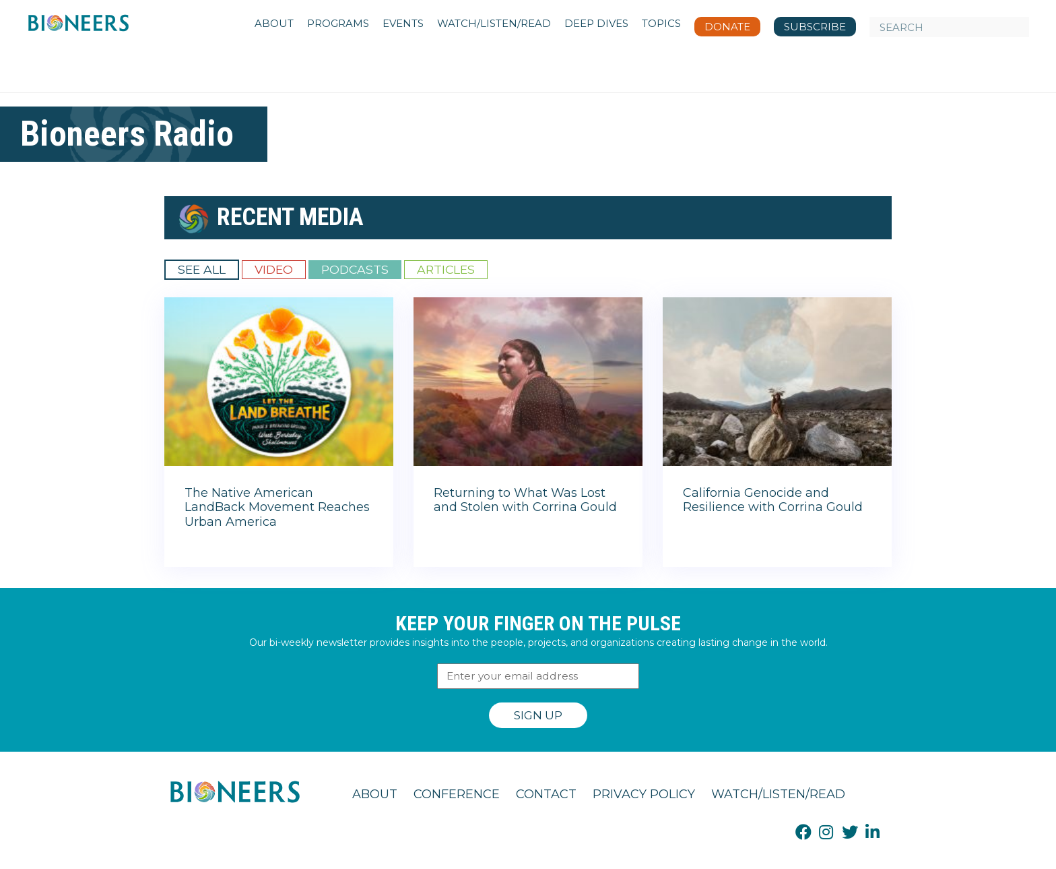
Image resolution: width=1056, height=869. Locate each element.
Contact (546, 794)
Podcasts (355, 269)
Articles (446, 269)
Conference (457, 794)
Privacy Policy (644, 794)
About (374, 794)
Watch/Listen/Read (778, 794)
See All (202, 269)
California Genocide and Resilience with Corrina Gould (773, 500)
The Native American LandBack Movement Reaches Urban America (277, 507)
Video (274, 269)
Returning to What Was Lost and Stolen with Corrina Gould (525, 500)
